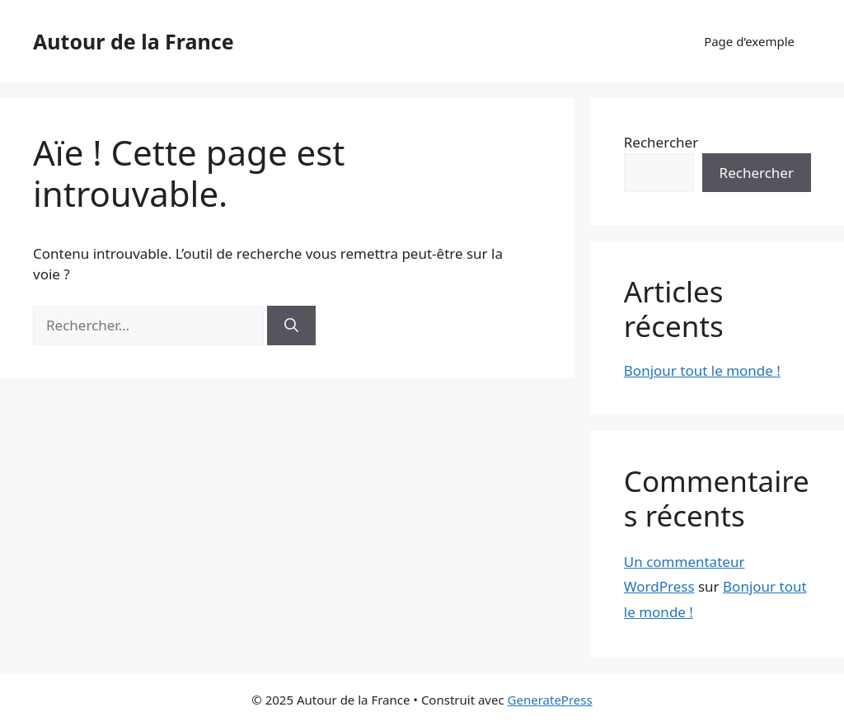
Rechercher (661, 142)
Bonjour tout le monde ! (702, 370)
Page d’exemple (749, 41)
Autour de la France (133, 41)
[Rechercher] (291, 325)
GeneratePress (550, 699)
